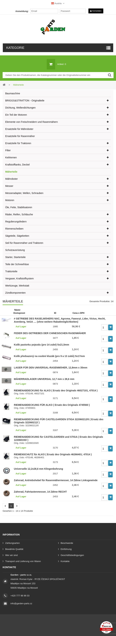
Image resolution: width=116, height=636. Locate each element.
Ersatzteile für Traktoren (18, 143)
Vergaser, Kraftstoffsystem (19, 278)
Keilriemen (11, 157)
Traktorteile (11, 271)
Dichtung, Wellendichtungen (20, 107)
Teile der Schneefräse (17, 264)
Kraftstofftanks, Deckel (17, 164)
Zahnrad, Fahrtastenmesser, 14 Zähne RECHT (40, 491)
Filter (8, 150)
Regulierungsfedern (16, 221)
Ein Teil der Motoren (16, 114)
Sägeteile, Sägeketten (17, 235)
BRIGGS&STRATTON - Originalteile (24, 100)
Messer (9, 186)
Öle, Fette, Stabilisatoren (18, 207)
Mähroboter (11, 178)
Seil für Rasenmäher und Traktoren (24, 243)
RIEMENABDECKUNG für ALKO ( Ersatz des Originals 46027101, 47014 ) (56, 390)
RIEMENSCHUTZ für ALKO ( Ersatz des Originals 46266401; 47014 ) (53, 454)
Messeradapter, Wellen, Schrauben (24, 193)
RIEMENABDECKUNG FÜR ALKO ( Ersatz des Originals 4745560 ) (52, 405)
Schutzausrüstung (15, 250)
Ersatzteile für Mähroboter (19, 129)
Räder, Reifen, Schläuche (19, 214)
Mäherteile (11, 171)
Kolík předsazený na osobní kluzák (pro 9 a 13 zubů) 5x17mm (49, 356)
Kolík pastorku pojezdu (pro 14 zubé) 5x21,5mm (41, 344)
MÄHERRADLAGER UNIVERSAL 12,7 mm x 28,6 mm (44, 379)
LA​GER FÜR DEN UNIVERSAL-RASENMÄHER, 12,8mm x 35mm (50, 367)
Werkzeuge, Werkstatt (17, 285)
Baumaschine (12, 93)
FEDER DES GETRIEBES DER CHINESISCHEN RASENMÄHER (50, 333)
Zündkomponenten (15, 292)
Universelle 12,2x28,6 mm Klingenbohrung (38, 468)
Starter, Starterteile (15, 257)
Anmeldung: (22, 11)
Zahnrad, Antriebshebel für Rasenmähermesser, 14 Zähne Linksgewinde (56, 480)
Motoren (9, 200)
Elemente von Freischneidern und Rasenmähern (31, 121)
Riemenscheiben (14, 228)
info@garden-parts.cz (21, 603)
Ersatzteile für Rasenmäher (20, 136)
